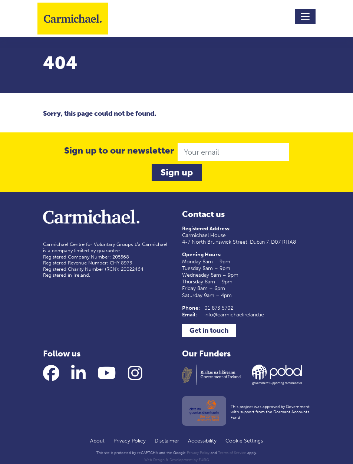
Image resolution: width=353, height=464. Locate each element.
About (97, 441)
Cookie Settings (244, 441)
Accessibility (202, 441)
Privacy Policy (129, 441)
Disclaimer (167, 441)
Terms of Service (232, 453)
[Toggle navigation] (305, 16)
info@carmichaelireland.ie (234, 315)
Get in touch (208, 330)
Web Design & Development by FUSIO (176, 460)
